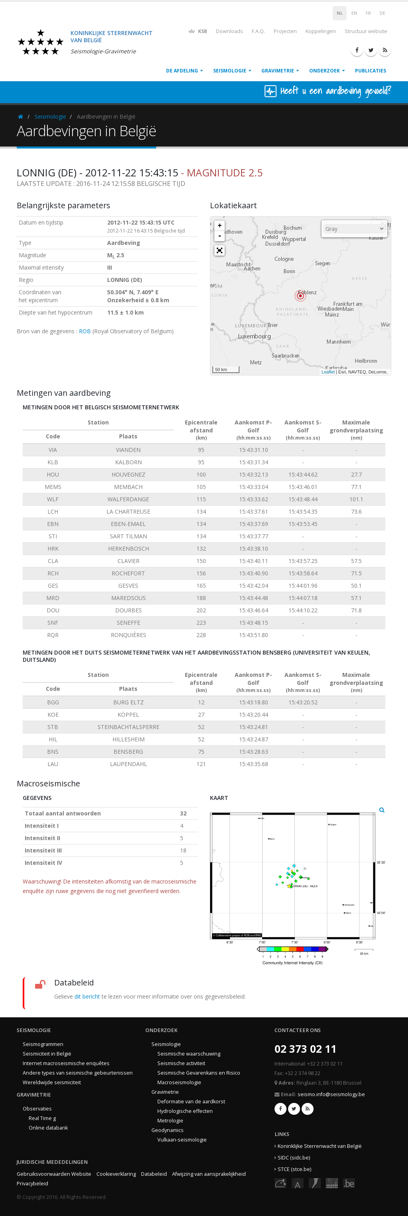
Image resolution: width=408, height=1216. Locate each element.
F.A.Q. (258, 31)
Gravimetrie (277, 70)
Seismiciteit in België (47, 1053)
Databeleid (154, 1174)
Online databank (48, 1127)
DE (382, 13)
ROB (85, 331)
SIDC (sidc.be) (294, 1157)
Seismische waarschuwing (188, 1053)
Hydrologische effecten (185, 1111)
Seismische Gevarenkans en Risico (198, 1072)
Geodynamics (167, 1130)
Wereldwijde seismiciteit (52, 1082)
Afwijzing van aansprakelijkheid (209, 1174)
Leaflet (328, 371)
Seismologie (229, 70)
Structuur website (366, 31)
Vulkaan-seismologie (182, 1139)
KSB (197, 31)
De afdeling (182, 70)
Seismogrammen (43, 1044)
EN (354, 13)
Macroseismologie (179, 1082)
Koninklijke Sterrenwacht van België (320, 1146)
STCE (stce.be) (294, 1169)
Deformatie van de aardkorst (191, 1101)
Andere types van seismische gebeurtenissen (78, 1072)
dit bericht (87, 996)
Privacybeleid (32, 1183)
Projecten (285, 31)
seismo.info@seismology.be (331, 1094)
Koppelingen (321, 31)
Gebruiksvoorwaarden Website (54, 1174)
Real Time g (42, 1118)
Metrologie (170, 1120)
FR (368, 13)
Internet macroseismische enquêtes (66, 1063)
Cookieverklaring (116, 1174)
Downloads (229, 31)
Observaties (37, 1108)
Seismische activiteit (181, 1063)
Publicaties (370, 70)
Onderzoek (324, 70)
